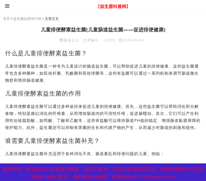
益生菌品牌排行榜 (27, 18)
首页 (6, 18)
